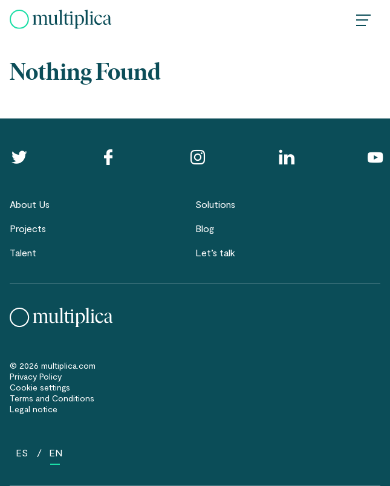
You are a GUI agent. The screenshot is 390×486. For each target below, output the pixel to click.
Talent (23, 252)
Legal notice (33, 409)
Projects (28, 228)
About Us (30, 204)
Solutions (215, 204)
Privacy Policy (36, 376)
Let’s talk (215, 252)
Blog (204, 228)
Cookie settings (40, 387)
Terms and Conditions (52, 398)
